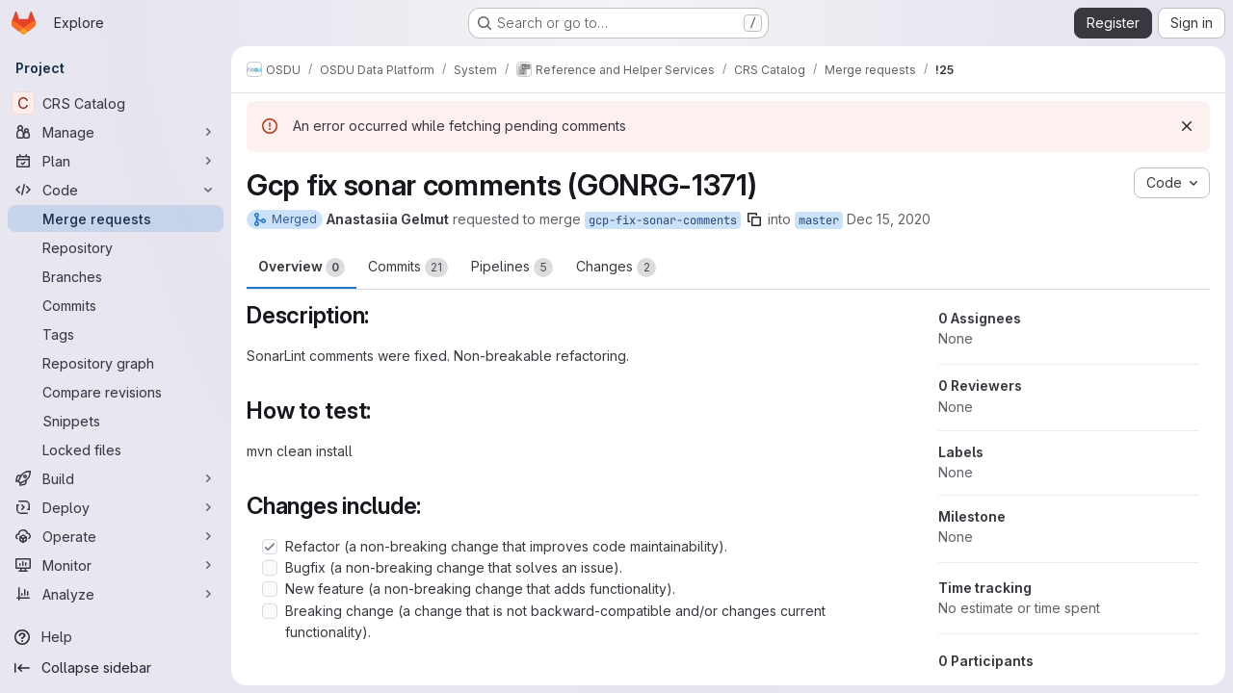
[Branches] (115, 276)
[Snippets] (115, 420)
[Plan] (115, 160)
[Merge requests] (115, 218)
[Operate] (115, 536)
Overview (301, 267)
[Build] (115, 478)
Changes (616, 267)
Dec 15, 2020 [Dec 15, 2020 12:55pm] (889, 219)
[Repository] (115, 247)
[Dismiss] (1186, 126)
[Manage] (115, 131)
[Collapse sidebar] (115, 667)
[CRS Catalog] (115, 103)
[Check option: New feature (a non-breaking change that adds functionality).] (269, 589)
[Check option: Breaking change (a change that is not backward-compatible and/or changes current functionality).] (269, 611)
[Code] (115, 189)
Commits (408, 267)
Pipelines (512, 267)
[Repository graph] (115, 362)
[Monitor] (115, 565)
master (819, 220)
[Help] (115, 637)
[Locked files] (115, 449)
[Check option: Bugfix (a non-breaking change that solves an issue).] (269, 568)
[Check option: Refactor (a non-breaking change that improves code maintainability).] (269, 546)
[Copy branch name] (754, 219)
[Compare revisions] (115, 391)
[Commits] (115, 305)
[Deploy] (115, 507)
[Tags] (115, 334)
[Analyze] (115, 593)
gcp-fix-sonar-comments (663, 220)
